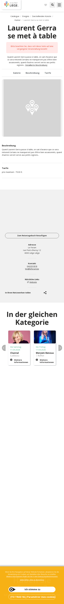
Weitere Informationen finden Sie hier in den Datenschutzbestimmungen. (32, 576)
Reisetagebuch (45, 5)
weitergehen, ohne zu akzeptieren (32, 580)
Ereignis (25, 16)
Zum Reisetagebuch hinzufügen (32, 235)
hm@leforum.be (32, 269)
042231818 (32, 266)
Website (33, 282)
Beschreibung (32, 73)
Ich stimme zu (32, 589)
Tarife (48, 73)
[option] (32, 108)
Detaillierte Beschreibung (36, 65)
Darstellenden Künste (41, 16)
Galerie (17, 73)
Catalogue (15, 16)
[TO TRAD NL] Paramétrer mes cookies (33, 596)
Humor (17, 20)
